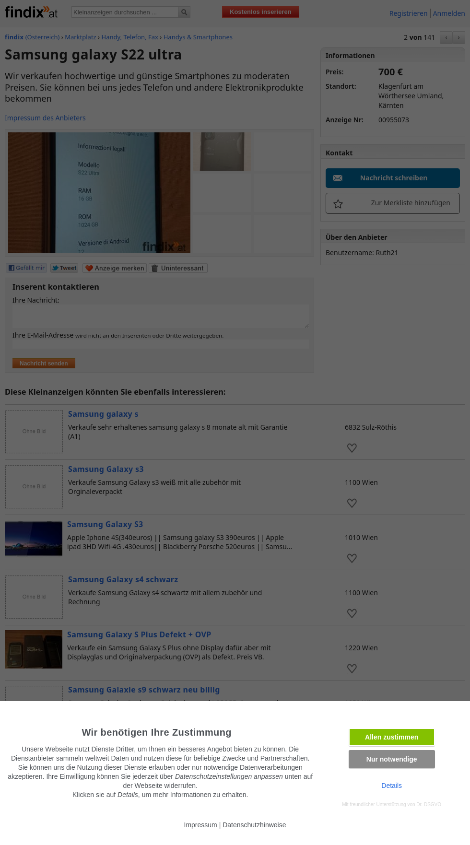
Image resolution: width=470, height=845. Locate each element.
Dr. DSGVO (428, 804)
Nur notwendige (391, 759)
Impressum (200, 825)
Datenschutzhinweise (254, 825)
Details (391, 785)
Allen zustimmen (391, 737)
